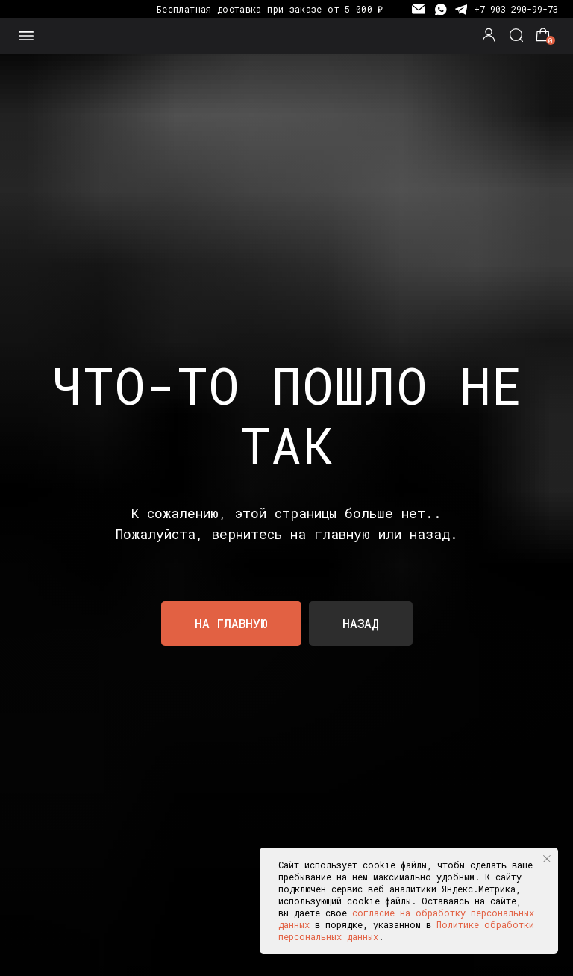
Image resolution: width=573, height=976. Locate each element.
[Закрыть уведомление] (546, 858)
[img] (287, 36)
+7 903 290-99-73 (516, 9)
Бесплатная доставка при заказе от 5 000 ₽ (270, 9)
